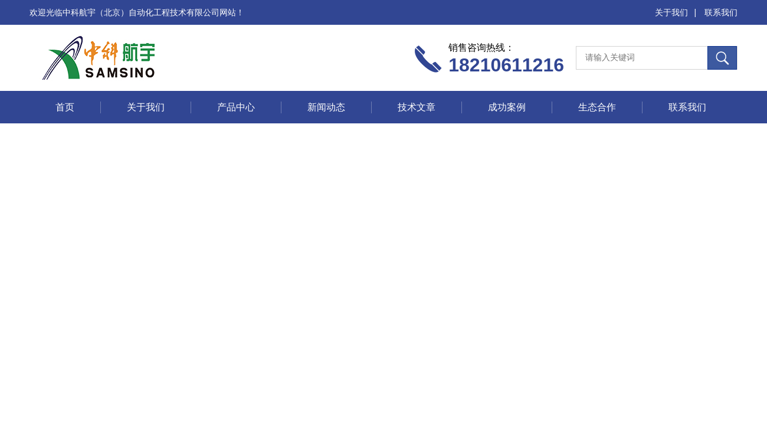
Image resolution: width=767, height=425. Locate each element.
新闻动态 (326, 107)
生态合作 (597, 107)
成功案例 (507, 107)
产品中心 (236, 107)
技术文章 (416, 107)
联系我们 (721, 12)
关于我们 (671, 12)
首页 (64, 107)
